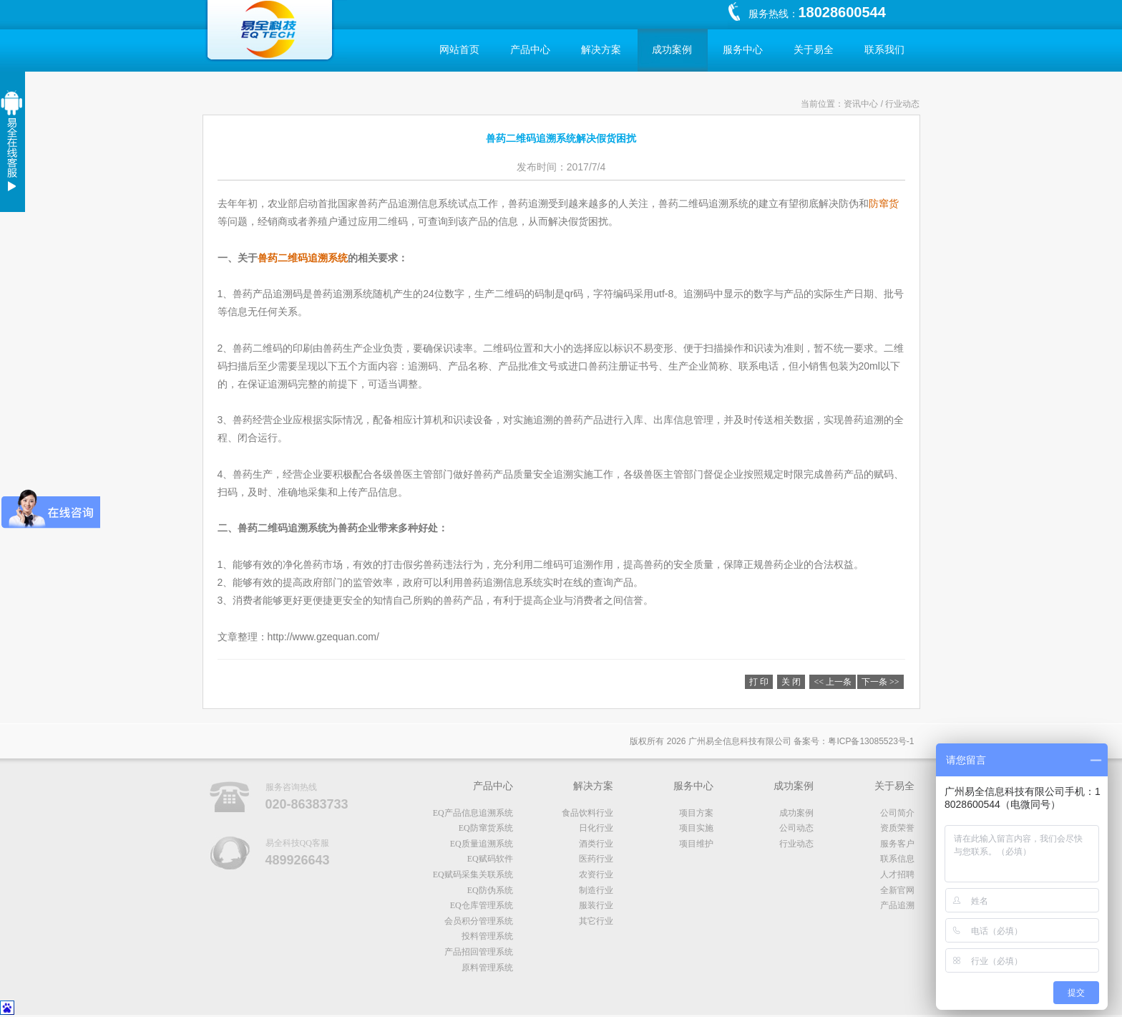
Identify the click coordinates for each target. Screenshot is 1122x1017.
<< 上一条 (833, 682)
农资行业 (596, 874)
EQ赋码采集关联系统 (473, 874)
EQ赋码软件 (490, 859)
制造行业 (596, 890)
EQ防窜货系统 (486, 828)
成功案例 (672, 49)
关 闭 (791, 682)
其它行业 (596, 921)
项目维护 (696, 844)
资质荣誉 (897, 828)
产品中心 (530, 49)
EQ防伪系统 (490, 890)
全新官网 (897, 890)
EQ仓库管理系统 (481, 905)
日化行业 (596, 828)
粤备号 (871, 741)
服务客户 (897, 844)
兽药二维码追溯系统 (303, 258)
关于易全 (814, 49)
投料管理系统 (487, 936)
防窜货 (884, 203)
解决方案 (601, 49)
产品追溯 (897, 905)
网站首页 (459, 49)
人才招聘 (897, 874)
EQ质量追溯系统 (481, 844)
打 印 (759, 682)
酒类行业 (596, 844)
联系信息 (897, 859)
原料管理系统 (487, 968)
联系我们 (884, 49)
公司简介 (897, 813)
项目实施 (696, 828)
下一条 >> (880, 682)
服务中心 (743, 49)
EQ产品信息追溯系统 (473, 813)
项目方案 (696, 813)
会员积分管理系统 (478, 921)
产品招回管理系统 (478, 952)
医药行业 (596, 859)
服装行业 (596, 905)
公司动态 (796, 828)
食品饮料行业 (587, 813)
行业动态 (796, 844)
